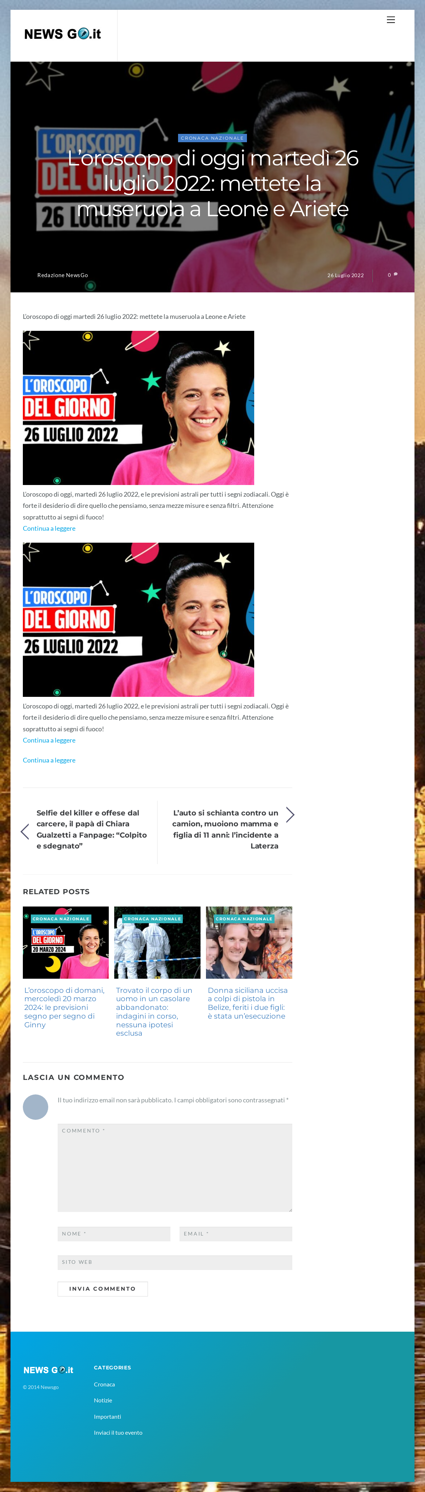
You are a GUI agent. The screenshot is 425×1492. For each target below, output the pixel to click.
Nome (74, 1234)
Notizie (103, 1400)
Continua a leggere (49, 529)
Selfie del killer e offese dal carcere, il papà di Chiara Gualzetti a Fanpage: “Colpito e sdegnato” (92, 830)
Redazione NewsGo (62, 275)
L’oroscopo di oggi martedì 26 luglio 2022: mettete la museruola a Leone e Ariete (212, 183)
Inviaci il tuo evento (118, 1432)
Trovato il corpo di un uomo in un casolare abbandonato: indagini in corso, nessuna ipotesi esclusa (154, 1012)
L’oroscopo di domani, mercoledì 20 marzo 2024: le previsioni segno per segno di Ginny (64, 1007)
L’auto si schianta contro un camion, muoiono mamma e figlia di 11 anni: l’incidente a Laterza (225, 830)
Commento (84, 1131)
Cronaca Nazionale (212, 138)
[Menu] (391, 19)
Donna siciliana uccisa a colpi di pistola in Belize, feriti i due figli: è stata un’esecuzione (248, 1003)
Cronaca (104, 1384)
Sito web (77, 1262)
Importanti (107, 1416)
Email (196, 1234)
